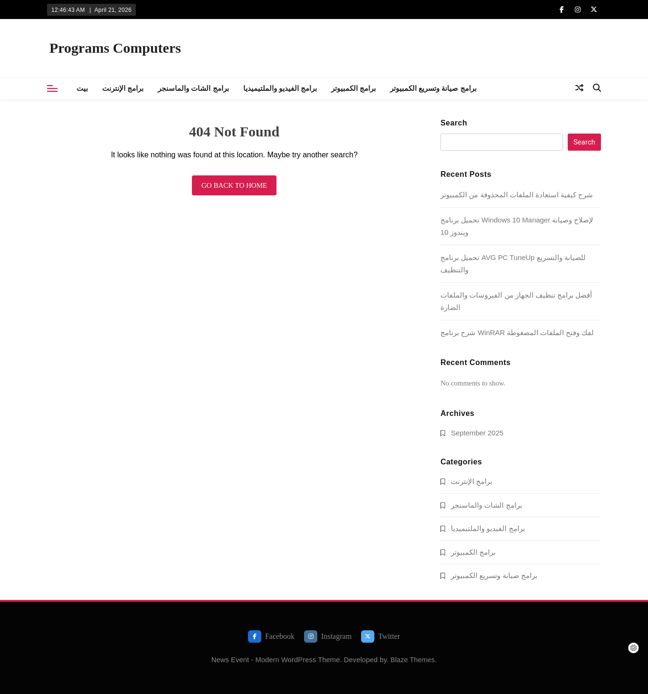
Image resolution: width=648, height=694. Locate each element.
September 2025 (477, 433)
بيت (82, 88)
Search (453, 123)
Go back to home (234, 185)
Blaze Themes (413, 660)
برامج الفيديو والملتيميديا (280, 88)
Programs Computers (115, 48)
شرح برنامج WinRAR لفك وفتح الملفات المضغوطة (517, 332)
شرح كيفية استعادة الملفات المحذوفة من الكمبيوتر (516, 195)
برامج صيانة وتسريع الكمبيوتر (433, 88)
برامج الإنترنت (122, 88)
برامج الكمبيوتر (353, 88)
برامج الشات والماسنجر (193, 88)
